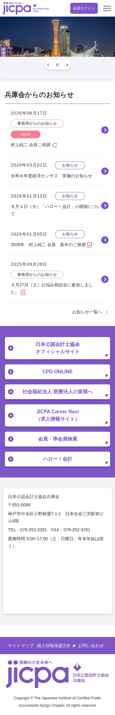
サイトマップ (21, 645)
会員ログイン (84, 8)
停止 (57, 65)
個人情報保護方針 (56, 645)
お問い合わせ (91, 645)
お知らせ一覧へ (87, 311)
